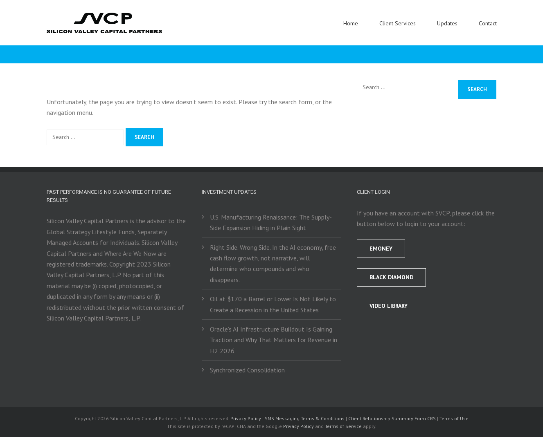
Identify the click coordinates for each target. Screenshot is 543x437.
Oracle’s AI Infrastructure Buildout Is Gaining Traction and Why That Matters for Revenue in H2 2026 (273, 340)
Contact (488, 23)
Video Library (389, 305)
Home (350, 23)
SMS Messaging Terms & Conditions (305, 418)
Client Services (397, 23)
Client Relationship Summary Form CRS (392, 418)
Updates (447, 23)
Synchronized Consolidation (247, 370)
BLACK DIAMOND (391, 277)
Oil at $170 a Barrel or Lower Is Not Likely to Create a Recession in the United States (273, 304)
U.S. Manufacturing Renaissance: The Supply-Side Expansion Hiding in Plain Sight (271, 222)
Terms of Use (454, 418)
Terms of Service (343, 426)
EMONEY (381, 248)
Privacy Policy (245, 418)
